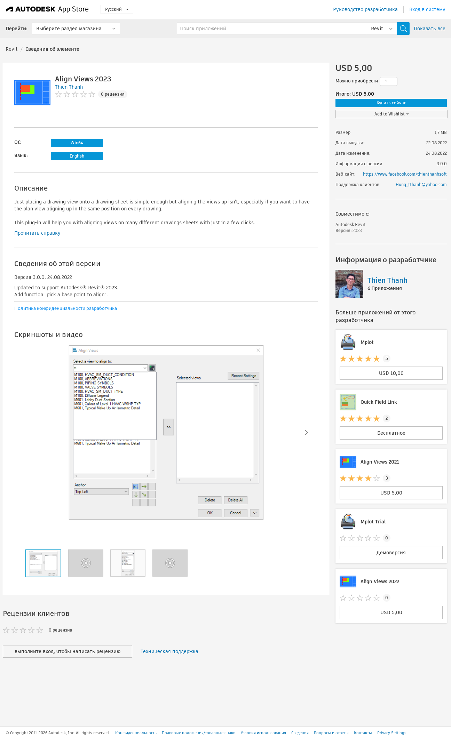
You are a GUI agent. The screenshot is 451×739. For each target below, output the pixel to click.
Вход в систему (427, 9)
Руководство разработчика (365, 9)
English (77, 156)
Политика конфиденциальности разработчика (65, 308)
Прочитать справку (37, 233)
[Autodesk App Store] (47, 9)
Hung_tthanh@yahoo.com (421, 184)
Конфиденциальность (136, 733)
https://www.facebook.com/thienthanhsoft (405, 174)
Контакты (363, 733)
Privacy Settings (391, 733)
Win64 (77, 143)
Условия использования (263, 733)
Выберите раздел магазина (69, 28)
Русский (117, 9)
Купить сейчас (391, 103)
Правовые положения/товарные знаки (199, 733)
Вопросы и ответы (331, 733)
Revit (12, 49)
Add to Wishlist (391, 114)
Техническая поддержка (169, 651)
